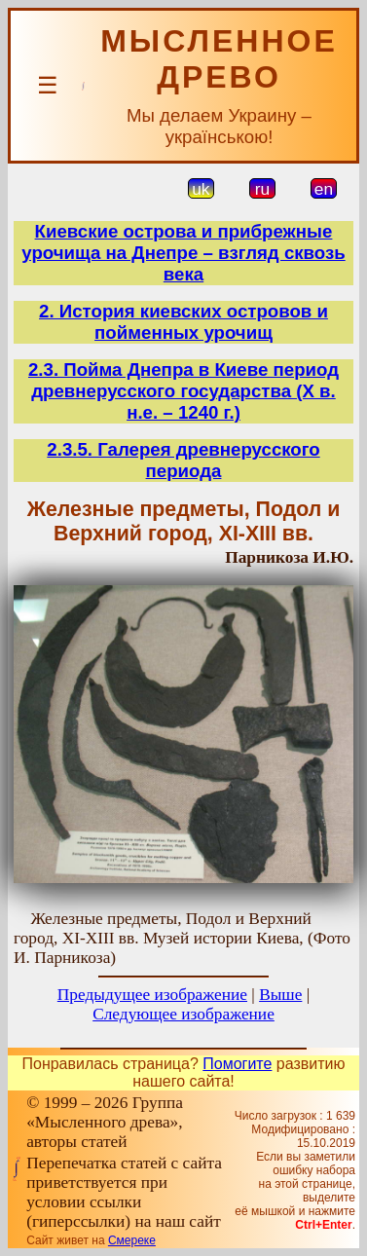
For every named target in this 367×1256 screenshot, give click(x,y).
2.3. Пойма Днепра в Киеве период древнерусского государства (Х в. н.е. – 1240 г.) (183, 391)
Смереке (132, 1240)
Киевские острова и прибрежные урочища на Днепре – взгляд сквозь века (183, 252)
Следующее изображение (183, 1014)
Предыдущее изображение (152, 994)
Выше (280, 994)
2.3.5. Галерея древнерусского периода (183, 460)
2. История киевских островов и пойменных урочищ (183, 322)
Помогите (237, 1063)
